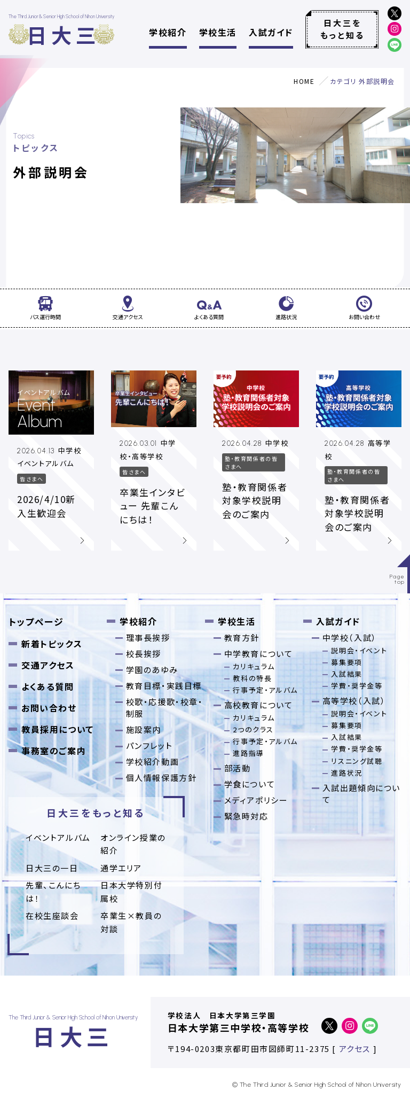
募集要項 (346, 662)
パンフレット (149, 745)
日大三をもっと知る (342, 29)
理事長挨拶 (148, 637)
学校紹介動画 (152, 761)
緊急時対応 (246, 816)
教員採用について (57, 729)
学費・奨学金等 (356, 686)
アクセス (354, 1048)
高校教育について (258, 704)
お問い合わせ (49, 707)
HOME (304, 81)
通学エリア (121, 867)
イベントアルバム (58, 837)
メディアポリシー (256, 800)
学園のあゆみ (152, 669)
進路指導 (248, 753)
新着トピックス (51, 643)
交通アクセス (48, 665)
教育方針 (241, 637)
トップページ (36, 621)
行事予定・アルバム (265, 690)
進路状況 (346, 773)
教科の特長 (252, 678)
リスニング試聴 (356, 761)
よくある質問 (47, 686)
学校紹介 (167, 32)
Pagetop (397, 579)
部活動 (237, 768)
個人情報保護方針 (161, 777)
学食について (249, 784)
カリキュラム (254, 666)
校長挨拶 (143, 653)
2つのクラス (253, 729)
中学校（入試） (349, 637)
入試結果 (346, 674)
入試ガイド (271, 32)
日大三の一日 (52, 867)
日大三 (63, 34)
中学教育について (258, 653)
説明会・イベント (359, 650)
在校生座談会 (52, 915)
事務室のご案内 (53, 750)
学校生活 (217, 32)
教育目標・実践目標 (164, 685)
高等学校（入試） (354, 700)
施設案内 (143, 729)
